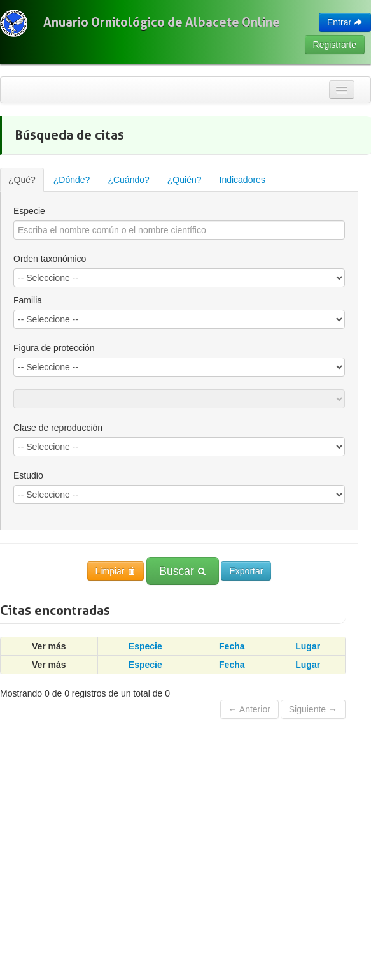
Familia (27, 300)
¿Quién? (184, 180)
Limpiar (115, 571)
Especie (29, 211)
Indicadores (242, 180)
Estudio (28, 475)
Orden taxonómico (49, 259)
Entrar (345, 22)
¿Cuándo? (128, 180)
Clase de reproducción (57, 428)
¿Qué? (22, 180)
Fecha (231, 646)
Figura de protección (54, 348)
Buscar (182, 571)
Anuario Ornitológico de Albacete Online (161, 22)
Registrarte (334, 45)
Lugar (307, 646)
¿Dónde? (71, 180)
